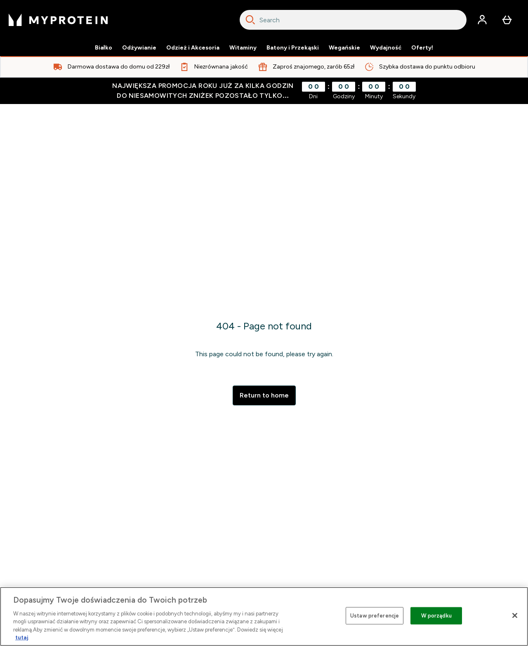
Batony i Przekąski (292, 48)
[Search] (250, 20)
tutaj (21, 637)
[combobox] (353, 20)
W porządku (436, 616)
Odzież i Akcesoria (192, 48)
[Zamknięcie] (515, 615)
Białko (103, 48)
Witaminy (243, 48)
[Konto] (482, 20)
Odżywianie (139, 48)
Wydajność (385, 48)
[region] (264, 616)
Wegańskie (344, 48)
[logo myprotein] (58, 20)
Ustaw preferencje (374, 616)
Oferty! (422, 48)
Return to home (264, 395)
